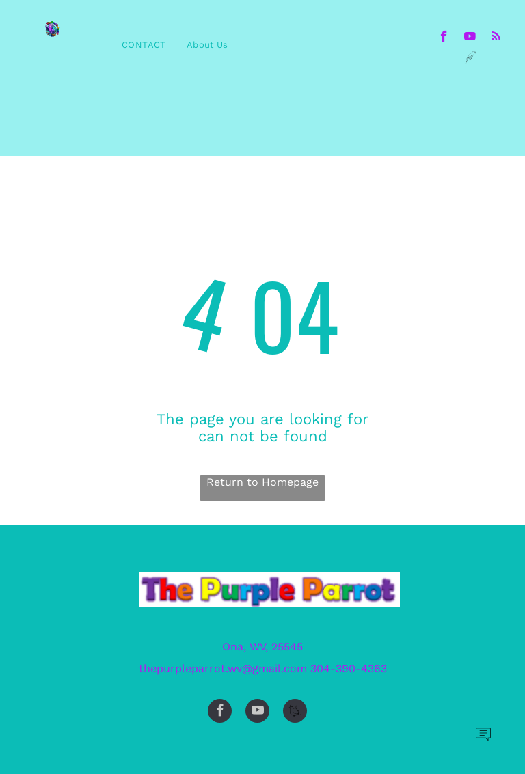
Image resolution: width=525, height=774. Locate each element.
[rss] (495, 38)
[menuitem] (143, 45)
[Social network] (470, 59)
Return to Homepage (262, 481)
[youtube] (470, 38)
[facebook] (444, 38)
